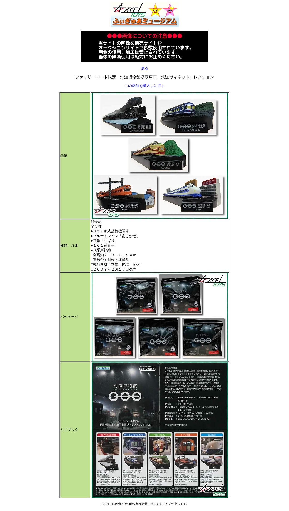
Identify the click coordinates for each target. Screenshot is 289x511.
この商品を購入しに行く (145, 86)
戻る (144, 68)
